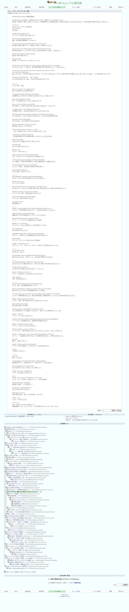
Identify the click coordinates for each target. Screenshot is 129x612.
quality (8, 431)
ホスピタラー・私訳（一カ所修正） (18, 531)
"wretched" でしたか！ (14, 489)
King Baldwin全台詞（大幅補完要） (16, 476)
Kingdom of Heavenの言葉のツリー (15, 427)
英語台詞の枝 (10, 429)
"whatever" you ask (14, 518)
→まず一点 (67, 418)
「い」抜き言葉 (13, 449)
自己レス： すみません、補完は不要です (19, 478)
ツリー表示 (57, 7)
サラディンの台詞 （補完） (15, 544)
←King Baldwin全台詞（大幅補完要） (15, 416)
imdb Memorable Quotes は (16, 582)
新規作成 (27, 7)
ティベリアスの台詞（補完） (15, 560)
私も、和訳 (10, 522)
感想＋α (15, 567)
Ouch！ (13, 451)
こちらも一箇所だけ (18, 443)
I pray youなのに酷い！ (15, 467)
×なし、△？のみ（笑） (17, 533)
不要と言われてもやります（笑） (17, 480)
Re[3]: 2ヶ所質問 (12, 500)
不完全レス (13, 491)
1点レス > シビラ (13, 462)
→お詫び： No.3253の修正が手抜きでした (77, 420)
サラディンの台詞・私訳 (16, 549)
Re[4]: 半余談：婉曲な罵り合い (20, 578)
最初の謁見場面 (11, 487)
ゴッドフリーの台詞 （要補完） (15, 569)
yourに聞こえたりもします (15, 434)
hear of (13, 536)
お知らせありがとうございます (16, 474)
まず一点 (10, 516)
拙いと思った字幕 (11, 458)
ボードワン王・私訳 (13, 498)
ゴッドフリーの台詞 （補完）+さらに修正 (19, 571)
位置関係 (15, 511)
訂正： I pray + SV (16, 469)
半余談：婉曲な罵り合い (16, 576)
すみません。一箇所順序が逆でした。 (19, 496)
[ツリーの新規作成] (75, 597)
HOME (6, 7)
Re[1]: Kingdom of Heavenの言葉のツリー (18, 471)
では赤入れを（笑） (16, 551)
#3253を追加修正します (17, 482)
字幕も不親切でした (18, 513)
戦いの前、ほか (11, 447)
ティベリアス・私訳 (14, 562)
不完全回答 (12, 502)
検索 (110, 7)
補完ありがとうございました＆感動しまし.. (21, 573)
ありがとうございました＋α (19, 507)
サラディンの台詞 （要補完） (14, 542)
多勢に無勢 (16, 509)
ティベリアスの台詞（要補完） (15, 556)
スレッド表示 (76, 7)
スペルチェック (13, 438)
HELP (16, 7)
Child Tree (64, 608)
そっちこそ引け (11, 465)
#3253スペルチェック (18, 485)
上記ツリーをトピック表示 (28, 586)
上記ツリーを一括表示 (11, 586)
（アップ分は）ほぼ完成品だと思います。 (19, 527)
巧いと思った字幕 (11, 445)
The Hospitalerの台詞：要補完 (14, 525)
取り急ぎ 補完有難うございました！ (20, 547)
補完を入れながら (16, 564)
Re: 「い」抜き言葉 (16, 454)
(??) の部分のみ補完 (12, 493)
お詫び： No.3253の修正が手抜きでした (20, 520)
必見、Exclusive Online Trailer (15, 436)
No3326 (14, 20)
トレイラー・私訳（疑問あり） (20, 440)
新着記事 (41, 7)
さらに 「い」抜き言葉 (19, 456)
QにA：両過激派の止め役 (15, 529)
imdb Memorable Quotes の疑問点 (16, 580)
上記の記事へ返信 (64, 589)
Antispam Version (64, 610)
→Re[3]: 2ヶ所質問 (69, 416)
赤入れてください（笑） (20, 553)
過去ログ (121, 7)
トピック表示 (97, 7)
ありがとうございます (15, 540)
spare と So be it (15, 505)
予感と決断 (10, 460)
